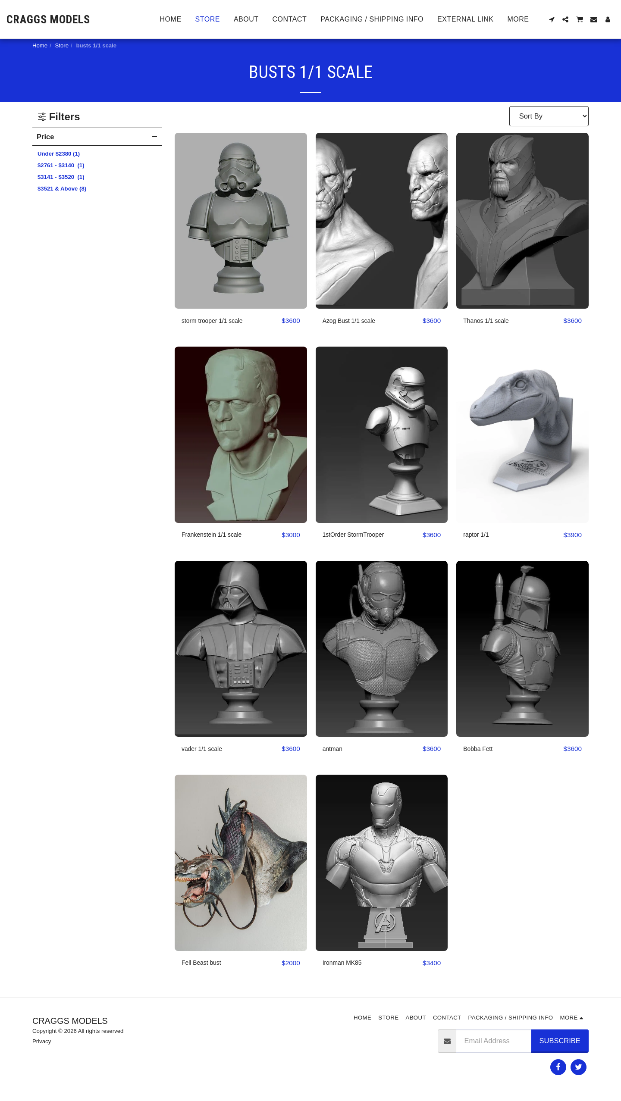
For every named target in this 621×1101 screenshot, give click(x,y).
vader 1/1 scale (206, 750)
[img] (241, 221)
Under (59, 153)
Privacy (41, 1043)
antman (334, 750)
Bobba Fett (480, 750)
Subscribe (559, 1043)
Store (62, 45)
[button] (551, 19)
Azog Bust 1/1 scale (354, 321)
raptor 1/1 (478, 535)
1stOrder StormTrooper (359, 535)
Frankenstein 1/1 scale (217, 535)
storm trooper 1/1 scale (218, 321)
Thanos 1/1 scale (490, 321)
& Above (62, 188)
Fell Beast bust (205, 964)
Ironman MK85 (346, 964)
